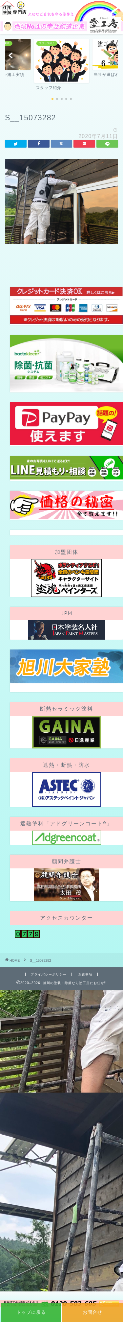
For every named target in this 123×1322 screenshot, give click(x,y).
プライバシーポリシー (49, 974)
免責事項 (85, 974)
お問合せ (92, 1312)
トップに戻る (31, 1312)
